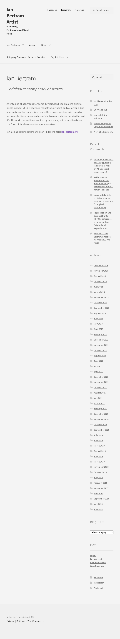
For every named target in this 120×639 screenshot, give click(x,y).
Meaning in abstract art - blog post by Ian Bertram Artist (103, 162)
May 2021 (98, 398)
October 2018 (100, 472)
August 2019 (100, 451)
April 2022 (98, 371)
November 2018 (101, 466)
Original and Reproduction (100, 227)
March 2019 (99, 461)
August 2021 (100, 392)
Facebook (52, 9)
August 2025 (100, 276)
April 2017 (98, 493)
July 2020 (98, 435)
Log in (93, 555)
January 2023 (100, 334)
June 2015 (98, 509)
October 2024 (100, 281)
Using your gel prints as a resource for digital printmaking (103, 203)
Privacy (10, 621)
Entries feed (96, 558)
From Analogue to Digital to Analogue (103, 125)
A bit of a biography (103, 131)
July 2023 (98, 318)
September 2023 (101, 307)
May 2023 (98, 323)
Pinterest (79, 9)
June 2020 (98, 440)
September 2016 (101, 498)
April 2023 (98, 329)
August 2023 (100, 313)
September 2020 (101, 429)
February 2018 (100, 482)
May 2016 (98, 504)
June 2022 (98, 360)
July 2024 (98, 286)
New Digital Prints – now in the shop (103, 188)
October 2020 (100, 424)
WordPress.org (97, 566)
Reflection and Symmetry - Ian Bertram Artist (101, 180)
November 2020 (101, 419)
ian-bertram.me (69, 131)
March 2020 (99, 445)
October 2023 (100, 302)
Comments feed (98, 562)
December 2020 (101, 413)
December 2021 (101, 376)
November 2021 (101, 382)
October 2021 (100, 387)
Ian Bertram (13, 45)
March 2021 (99, 403)
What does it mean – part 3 (101, 170)
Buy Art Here (57, 57)
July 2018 (98, 477)
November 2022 (101, 345)
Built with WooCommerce (30, 621)
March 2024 (99, 292)
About (32, 45)
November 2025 (101, 270)
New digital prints (102, 195)
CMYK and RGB (101, 109)
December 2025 (101, 265)
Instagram (66, 9)
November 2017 (101, 488)
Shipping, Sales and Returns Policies (26, 57)
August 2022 (100, 355)
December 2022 (101, 339)
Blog (43, 45)
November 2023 (101, 297)
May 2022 (98, 366)
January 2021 (100, 408)
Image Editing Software (100, 117)
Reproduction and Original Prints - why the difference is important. (103, 217)
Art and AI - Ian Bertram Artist (101, 235)
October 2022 (100, 350)
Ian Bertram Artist (15, 15)
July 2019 (98, 456)
